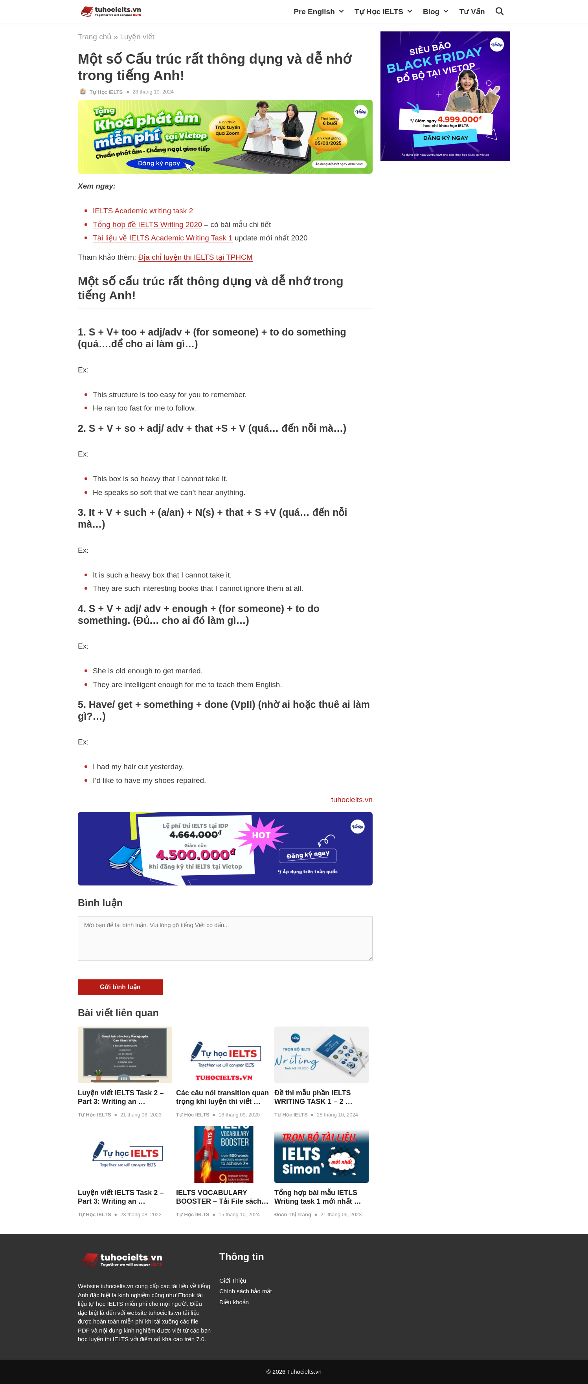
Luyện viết (137, 37)
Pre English (322, 12)
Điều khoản (234, 1302)
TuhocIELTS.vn (183, 11)
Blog (439, 12)
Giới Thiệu (232, 1280)
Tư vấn (472, 11)
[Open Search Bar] (500, 12)
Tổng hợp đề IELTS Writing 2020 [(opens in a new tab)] (147, 224)
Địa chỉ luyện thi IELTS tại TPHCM (195, 257)
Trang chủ (95, 37)
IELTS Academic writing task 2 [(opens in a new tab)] (143, 211)
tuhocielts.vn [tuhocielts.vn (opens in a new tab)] (352, 800)
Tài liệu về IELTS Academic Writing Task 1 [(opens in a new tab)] (163, 238)
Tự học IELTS (387, 12)
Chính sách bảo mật (245, 1291)
